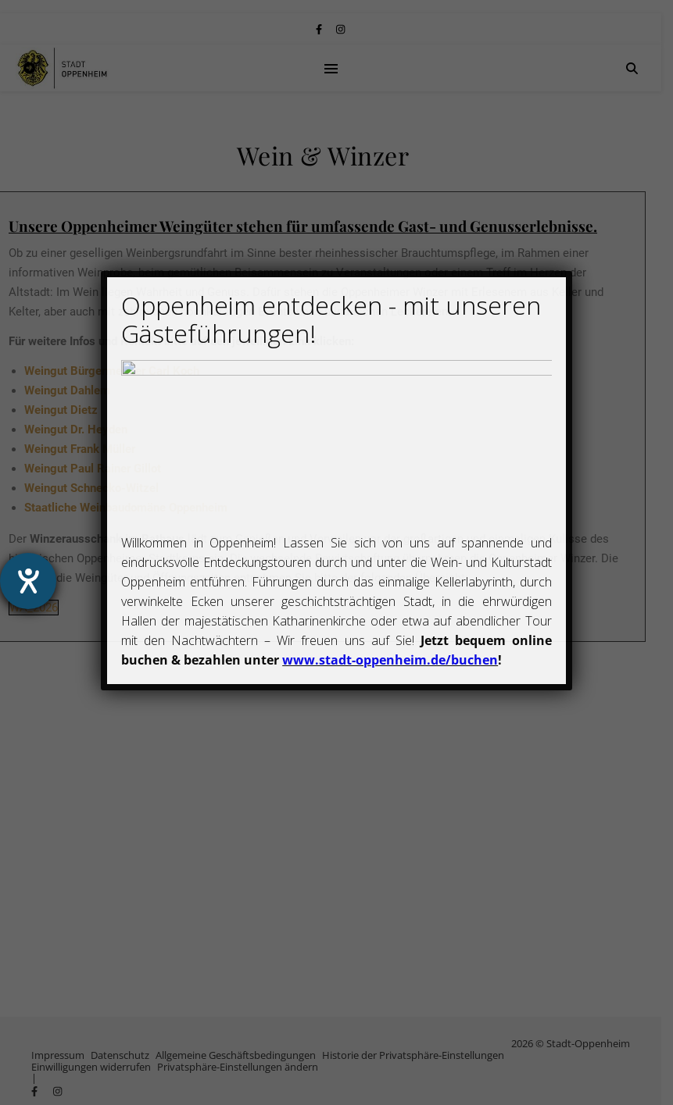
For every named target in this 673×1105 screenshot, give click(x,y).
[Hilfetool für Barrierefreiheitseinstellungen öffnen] (28, 581)
